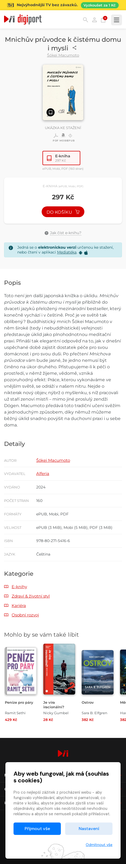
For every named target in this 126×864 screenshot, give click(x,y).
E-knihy (19, 586)
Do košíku (63, 212)
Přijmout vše (37, 828)
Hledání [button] (85, 19)
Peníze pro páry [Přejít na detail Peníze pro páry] (19, 702)
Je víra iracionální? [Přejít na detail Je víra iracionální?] (53, 704)
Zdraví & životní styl (31, 596)
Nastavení (89, 828)
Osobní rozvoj (25, 614)
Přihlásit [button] (94, 19)
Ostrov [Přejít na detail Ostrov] (88, 702)
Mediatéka (67, 252)
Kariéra (19, 605)
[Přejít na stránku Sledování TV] (63, 5)
